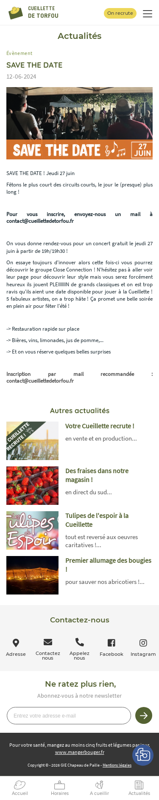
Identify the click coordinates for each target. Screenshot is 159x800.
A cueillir (99, 793)
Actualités (139, 793)
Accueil (20, 793)
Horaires (60, 793)
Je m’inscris (143, 715)
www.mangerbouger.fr (79, 752)
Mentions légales (117, 765)
